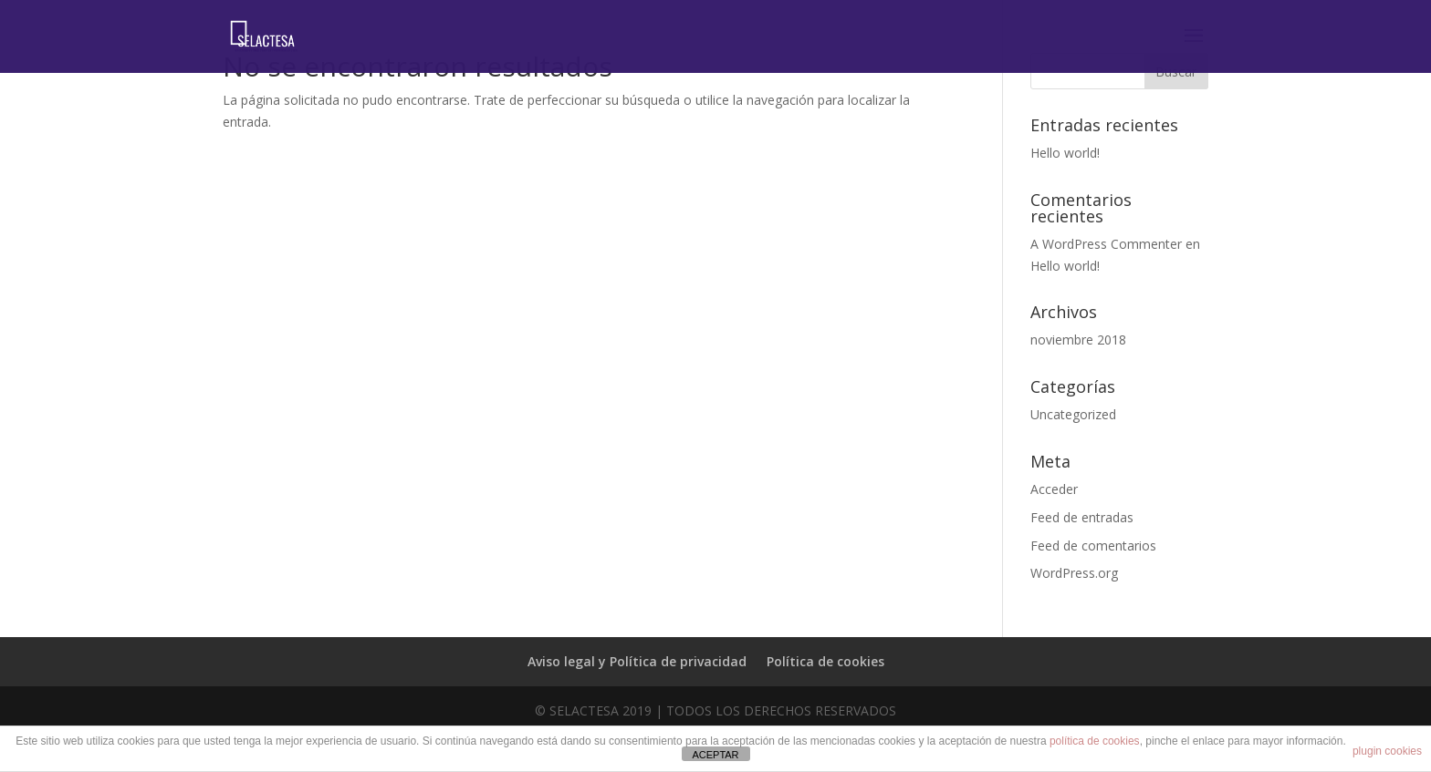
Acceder (1054, 489)
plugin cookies (1387, 751)
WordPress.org (1074, 573)
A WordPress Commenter (1106, 243)
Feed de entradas (1081, 517)
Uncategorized (1073, 414)
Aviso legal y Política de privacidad (637, 661)
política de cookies (1095, 741)
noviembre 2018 (1078, 339)
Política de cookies (825, 661)
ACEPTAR (715, 754)
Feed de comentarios (1093, 545)
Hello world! (1065, 152)
